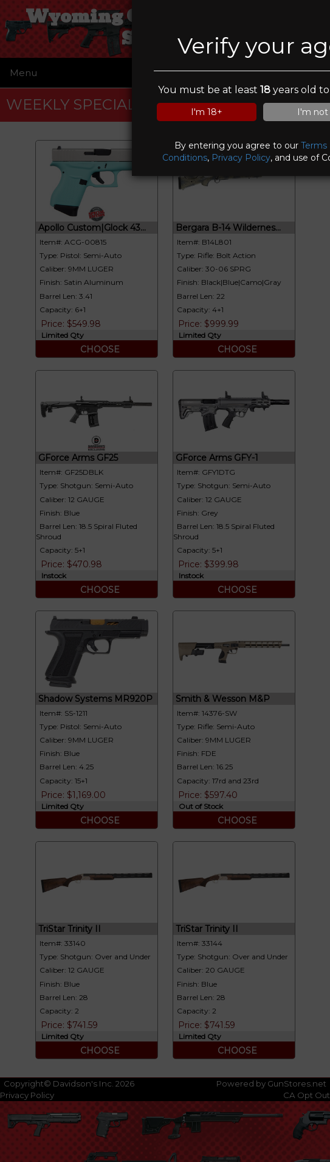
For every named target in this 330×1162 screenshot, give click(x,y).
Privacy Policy (240, 157)
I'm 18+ (206, 112)
